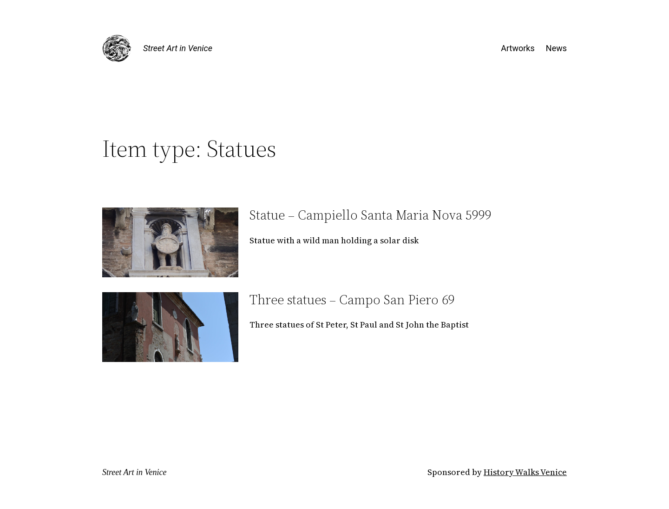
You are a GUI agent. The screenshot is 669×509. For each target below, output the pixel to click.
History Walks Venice (525, 472)
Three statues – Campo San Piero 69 (352, 299)
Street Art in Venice (177, 48)
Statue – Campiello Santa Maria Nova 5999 (370, 215)
